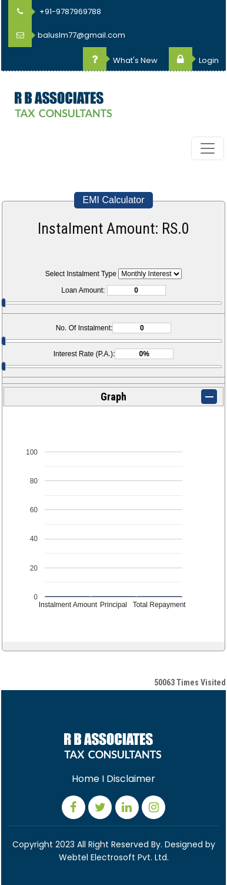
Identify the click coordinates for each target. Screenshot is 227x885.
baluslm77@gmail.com (66, 35)
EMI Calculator (114, 200)
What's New (120, 60)
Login (194, 60)
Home (85, 778)
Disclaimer (130, 778)
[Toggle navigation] (207, 148)
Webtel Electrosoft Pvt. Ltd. (114, 857)
